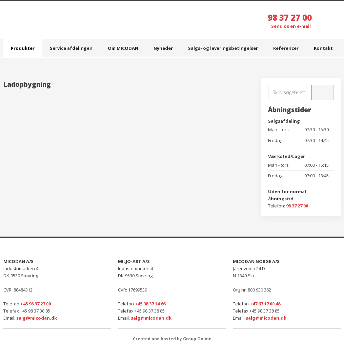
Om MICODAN (123, 48)
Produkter (23, 48)
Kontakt (323, 48)
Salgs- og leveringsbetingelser (223, 48)
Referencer (286, 48)
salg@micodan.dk (36, 318)
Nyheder (163, 48)
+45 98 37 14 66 (150, 304)
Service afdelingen (71, 48)
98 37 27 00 (290, 17)
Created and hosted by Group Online (172, 339)
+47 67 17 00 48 (265, 304)
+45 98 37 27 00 (35, 304)
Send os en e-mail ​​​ (291, 26)
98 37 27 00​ (297, 206)
